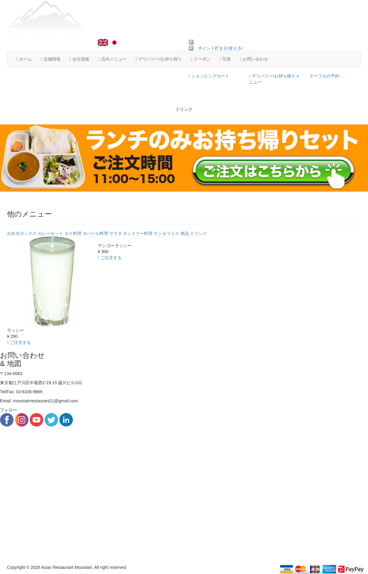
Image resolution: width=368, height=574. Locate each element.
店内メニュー (112, 59)
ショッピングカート (209, 76)
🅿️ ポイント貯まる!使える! (216, 42)
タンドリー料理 (138, 233)
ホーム (24, 59)
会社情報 (79, 59)
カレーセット (50, 233)
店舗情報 (51, 59)
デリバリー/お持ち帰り (159, 59)
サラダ (115, 233)
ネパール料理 (95, 233)
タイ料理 (72, 233)
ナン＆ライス (166, 233)
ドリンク (198, 233)
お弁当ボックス (22, 233)
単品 (184, 233)
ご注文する (19, 342)
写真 (225, 59)
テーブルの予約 (324, 76)
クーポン (201, 59)
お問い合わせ (254, 59)
